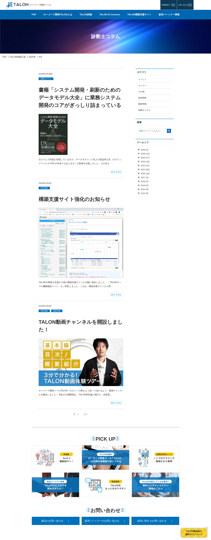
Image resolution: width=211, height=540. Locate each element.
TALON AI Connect (109, 14)
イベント (142, 79)
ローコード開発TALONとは (57, 14)
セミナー (142, 85)
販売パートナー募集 (169, 14)
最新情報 (142, 104)
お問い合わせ (183, 5)
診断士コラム (144, 110)
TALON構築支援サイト (139, 14)
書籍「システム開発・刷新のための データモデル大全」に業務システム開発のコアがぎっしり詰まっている (80, 97)
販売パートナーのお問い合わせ (102, 521)
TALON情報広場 (18, 57)
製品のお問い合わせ (52, 521)
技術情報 (142, 98)
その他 (141, 91)
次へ (86, 414)
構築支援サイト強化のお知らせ (74, 199)
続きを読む (116, 172)
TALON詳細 (86, 14)
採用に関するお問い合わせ (152, 521)
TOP (33, 14)
